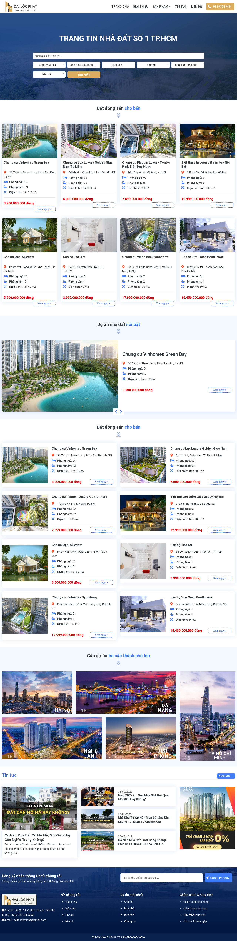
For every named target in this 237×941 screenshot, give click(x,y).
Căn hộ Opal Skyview (19, 257)
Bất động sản (118, 108)
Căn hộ (128, 901)
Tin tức (181, 6)
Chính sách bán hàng (195, 901)
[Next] (120, 411)
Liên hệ (196, 6)
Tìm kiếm (83, 74)
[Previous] (116, 411)
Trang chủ (120, 6)
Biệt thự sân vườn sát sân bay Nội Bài (205, 164)
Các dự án (118, 655)
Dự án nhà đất (118, 324)
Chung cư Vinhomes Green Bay (26, 162)
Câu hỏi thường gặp (195, 921)
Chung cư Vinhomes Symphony (145, 257)
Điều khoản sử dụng (195, 908)
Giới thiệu (140, 6)
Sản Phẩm (161, 6)
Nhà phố (129, 908)
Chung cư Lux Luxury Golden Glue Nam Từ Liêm (88, 164)
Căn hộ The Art (74, 257)
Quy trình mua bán (194, 915)
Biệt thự (129, 915)
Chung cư (130, 921)
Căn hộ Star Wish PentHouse (202, 257)
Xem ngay (44, 209)
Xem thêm (226, 775)
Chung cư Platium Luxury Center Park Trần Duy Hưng (146, 164)
